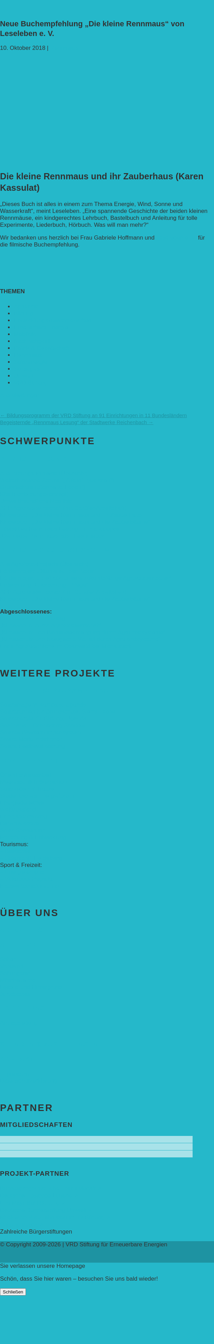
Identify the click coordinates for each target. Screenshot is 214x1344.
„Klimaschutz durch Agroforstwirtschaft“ (51, 625)
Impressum (14, 1073)
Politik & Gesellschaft (41, 348)
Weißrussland (18, 809)
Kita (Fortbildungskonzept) (34, 494)
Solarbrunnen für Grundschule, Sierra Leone (58, 711)
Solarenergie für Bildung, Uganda (43, 718)
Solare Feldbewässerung (32, 746)
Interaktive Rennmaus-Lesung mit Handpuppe (60, 529)
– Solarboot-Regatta (26, 879)
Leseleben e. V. (176, 237)
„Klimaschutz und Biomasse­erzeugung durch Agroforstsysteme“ (82, 632)
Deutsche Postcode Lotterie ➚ (39, 1195)
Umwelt (23, 376)
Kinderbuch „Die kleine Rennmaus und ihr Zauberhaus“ (72, 515)
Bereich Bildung (33, 459)
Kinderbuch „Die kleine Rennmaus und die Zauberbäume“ (75, 522)
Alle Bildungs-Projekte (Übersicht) (44, 473)
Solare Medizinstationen (31, 739)
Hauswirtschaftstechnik (30, 885)
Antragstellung (19, 1023)
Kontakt (17, 1059)
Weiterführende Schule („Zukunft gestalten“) (57, 480)
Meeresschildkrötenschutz (34, 782)
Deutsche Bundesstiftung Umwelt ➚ (46, 1210)
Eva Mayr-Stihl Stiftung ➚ (33, 1203)
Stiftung (18, 945)
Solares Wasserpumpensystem (40, 732)
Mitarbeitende (18, 980)
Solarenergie (30, 362)
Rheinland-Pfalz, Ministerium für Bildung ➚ (55, 1217)
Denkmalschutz (20, 823)
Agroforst (26, 306)
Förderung (22, 1008)
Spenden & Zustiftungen (49, 1044)
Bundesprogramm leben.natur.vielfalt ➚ (51, 1188)
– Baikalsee (15, 851)
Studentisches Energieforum (37, 795)
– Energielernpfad (23, 872)
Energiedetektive (22, 802)
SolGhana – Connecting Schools (42, 725)
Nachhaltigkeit (32, 341)
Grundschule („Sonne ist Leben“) (42, 487)
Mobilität (25, 334)
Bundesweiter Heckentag (32, 618)
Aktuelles (21, 929)
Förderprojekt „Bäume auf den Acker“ (48, 571)
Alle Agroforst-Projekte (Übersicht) (44, 564)
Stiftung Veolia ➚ (22, 1224)
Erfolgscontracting (23, 816)
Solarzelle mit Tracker (28, 789)
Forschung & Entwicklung (33, 837)
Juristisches (15, 994)
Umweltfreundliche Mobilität (36, 501)
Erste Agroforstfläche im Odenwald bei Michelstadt (65, 646)
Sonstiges (27, 369)
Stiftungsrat (15, 973)
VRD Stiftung (31, 382)
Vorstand (11, 966)
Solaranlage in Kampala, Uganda (43, 704)
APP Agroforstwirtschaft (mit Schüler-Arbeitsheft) (63, 508)
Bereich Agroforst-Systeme (57, 550)
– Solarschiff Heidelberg (31, 858)
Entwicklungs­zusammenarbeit (52, 320)
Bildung (23, 313)
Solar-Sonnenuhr (22, 830)
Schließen (13, 1291)
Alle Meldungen (20, 395)
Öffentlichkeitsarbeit (25, 775)
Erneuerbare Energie (41, 327)
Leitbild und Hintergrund (31, 987)
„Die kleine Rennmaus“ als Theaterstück (52, 535)
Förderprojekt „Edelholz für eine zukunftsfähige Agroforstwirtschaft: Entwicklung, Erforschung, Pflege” (86, 581)
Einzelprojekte (32, 760)
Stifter (7, 959)
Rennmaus (64, 48)
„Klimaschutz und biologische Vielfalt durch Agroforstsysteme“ (80, 639)
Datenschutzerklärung (28, 1080)
